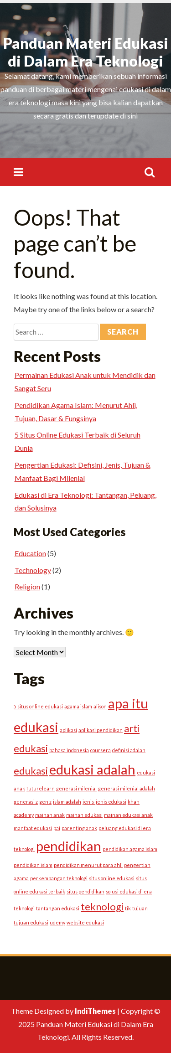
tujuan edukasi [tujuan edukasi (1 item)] (31, 922)
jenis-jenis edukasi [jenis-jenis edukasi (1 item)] (104, 802)
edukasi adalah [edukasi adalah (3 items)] (92, 769)
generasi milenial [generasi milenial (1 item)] (76, 788)
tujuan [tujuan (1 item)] (140, 908)
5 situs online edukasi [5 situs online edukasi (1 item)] (38, 706)
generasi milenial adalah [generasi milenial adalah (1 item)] (126, 788)
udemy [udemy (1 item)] (57, 922)
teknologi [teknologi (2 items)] (102, 906)
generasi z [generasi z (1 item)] (26, 802)
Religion (27, 586)
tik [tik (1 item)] (128, 908)
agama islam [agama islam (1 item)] (78, 706)
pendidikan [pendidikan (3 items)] (68, 846)
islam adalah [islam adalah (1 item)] (67, 802)
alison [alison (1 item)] (100, 706)
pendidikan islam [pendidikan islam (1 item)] (33, 865)
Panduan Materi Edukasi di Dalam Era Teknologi (85, 51)
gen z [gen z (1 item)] (45, 802)
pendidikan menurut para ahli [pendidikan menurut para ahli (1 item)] (88, 865)
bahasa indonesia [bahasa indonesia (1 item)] (69, 750)
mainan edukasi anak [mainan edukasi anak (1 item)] (128, 815)
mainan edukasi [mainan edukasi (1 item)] (84, 815)
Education (30, 553)
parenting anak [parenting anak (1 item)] (79, 828)
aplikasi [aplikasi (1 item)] (68, 730)
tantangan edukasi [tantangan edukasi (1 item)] (57, 908)
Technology (33, 570)
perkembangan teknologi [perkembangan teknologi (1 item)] (59, 878)
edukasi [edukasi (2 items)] (31, 770)
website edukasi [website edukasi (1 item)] (85, 922)
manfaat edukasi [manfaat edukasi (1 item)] (33, 828)
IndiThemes (95, 1011)
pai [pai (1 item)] (56, 828)
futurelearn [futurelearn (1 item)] (40, 788)
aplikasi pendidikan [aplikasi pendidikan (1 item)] (100, 730)
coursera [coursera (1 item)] (100, 750)
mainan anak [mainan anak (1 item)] (50, 815)
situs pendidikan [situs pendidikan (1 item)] (85, 891)
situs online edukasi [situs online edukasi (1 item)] (112, 878)
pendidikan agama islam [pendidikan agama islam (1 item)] (130, 849)
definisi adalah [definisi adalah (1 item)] (128, 750)
